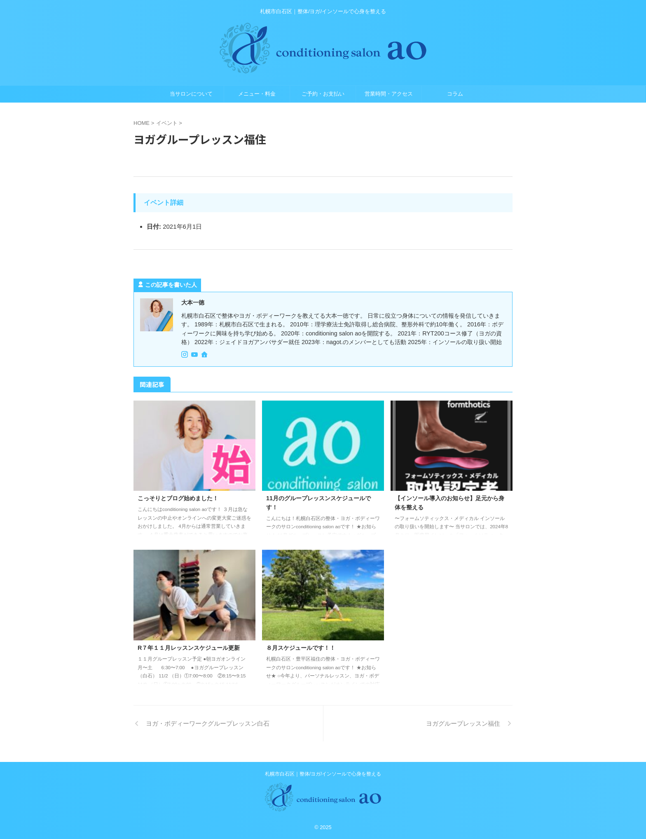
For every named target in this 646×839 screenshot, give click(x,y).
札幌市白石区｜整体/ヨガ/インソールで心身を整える (323, 774)
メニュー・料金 (257, 94)
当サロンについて (191, 94)
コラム (455, 94)
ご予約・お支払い (323, 94)
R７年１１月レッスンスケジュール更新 (189, 647)
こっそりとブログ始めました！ (178, 498)
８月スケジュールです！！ (300, 647)
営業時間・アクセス (389, 94)
